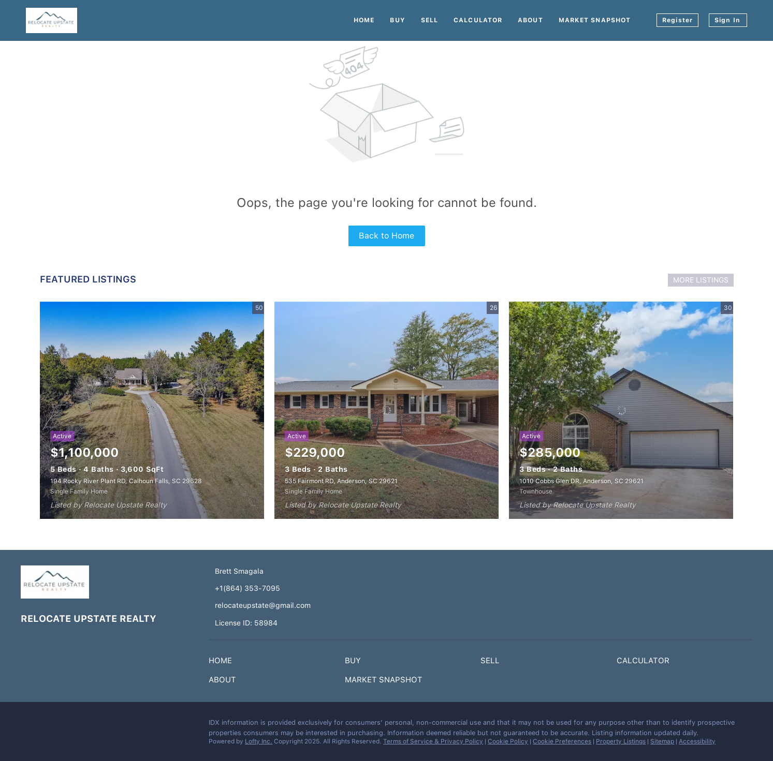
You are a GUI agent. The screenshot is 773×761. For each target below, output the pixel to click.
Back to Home (386, 236)
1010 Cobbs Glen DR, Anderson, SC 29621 (581, 481)
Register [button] (677, 20)
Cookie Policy (508, 741)
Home (364, 20)
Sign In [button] (727, 20)
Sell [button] (429, 20)
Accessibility (697, 741)
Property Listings (621, 741)
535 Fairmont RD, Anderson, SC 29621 (341, 481)
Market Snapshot (595, 20)
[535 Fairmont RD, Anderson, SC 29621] (386, 410)
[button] (223, 662)
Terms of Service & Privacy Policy (433, 741)
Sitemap (662, 741)
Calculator (478, 20)
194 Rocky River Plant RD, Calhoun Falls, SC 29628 (126, 481)
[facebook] (28, 725)
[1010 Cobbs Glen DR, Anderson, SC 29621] (621, 410)
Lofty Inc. (258, 741)
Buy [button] (397, 20)
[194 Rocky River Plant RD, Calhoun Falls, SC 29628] (152, 410)
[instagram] (49, 725)
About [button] (530, 20)
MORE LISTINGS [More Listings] (700, 280)
